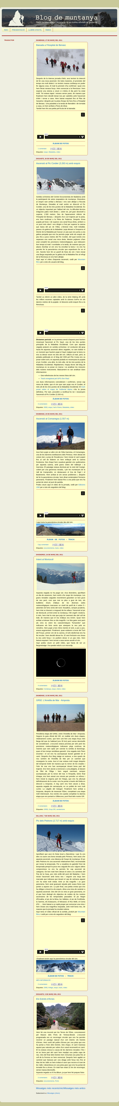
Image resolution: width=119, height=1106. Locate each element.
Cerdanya (47, 689)
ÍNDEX (48, 30)
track (57, 548)
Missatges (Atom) (53, 1093)
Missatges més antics (74, 1088)
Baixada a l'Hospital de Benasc (51, 45)
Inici (62, 1088)
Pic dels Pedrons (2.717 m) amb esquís (55, 821)
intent (59, 689)
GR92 (46, 809)
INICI (6, 30)
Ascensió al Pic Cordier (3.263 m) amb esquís (58, 163)
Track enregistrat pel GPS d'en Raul (55, 378)
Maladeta (52, 152)
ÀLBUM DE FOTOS (61, 143)
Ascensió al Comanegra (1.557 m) (52, 418)
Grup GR (52, 809)
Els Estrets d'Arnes (45, 999)
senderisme (60, 809)
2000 (45, 987)
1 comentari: (42, 149)
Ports (57, 1081)
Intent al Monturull (44, 559)
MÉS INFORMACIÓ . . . (44, 980)
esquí (46, 152)
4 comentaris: (43, 685)
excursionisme (49, 548)
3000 (45, 407)
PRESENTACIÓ (18, 30)
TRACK (71, 539)
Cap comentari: (43, 545)
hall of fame (57, 407)
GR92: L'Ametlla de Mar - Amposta (53, 700)
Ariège (50, 987)
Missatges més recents (47, 1088)
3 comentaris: (43, 404)
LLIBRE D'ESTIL (35, 30)
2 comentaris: (43, 806)
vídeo (58, 152)
